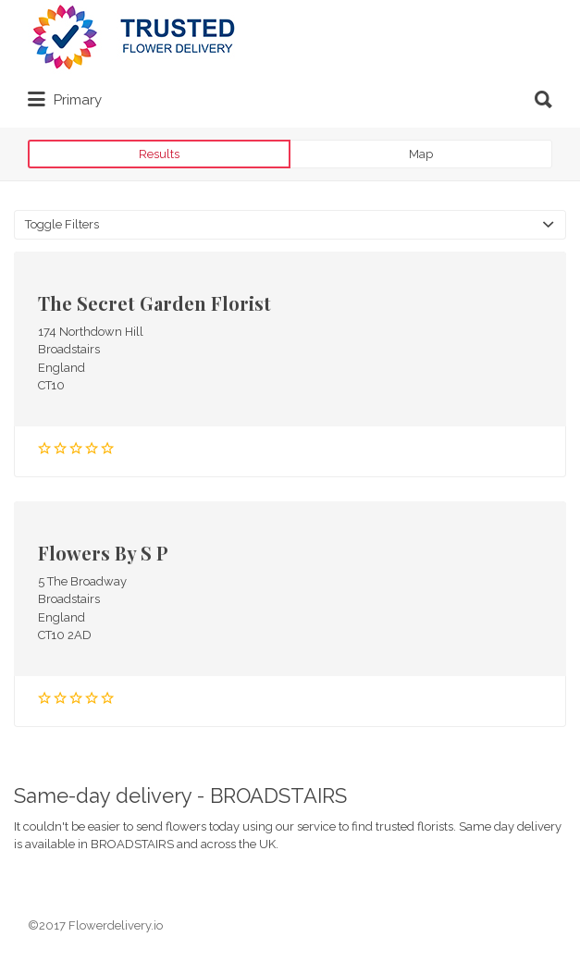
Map (421, 154)
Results (159, 154)
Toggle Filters (62, 224)
